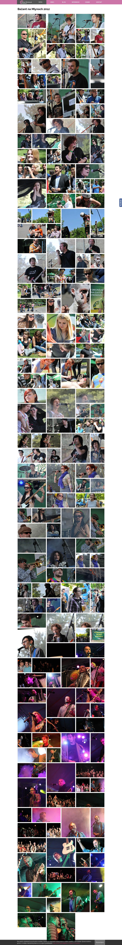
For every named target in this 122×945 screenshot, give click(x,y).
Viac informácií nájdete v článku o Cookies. (66, 943)
